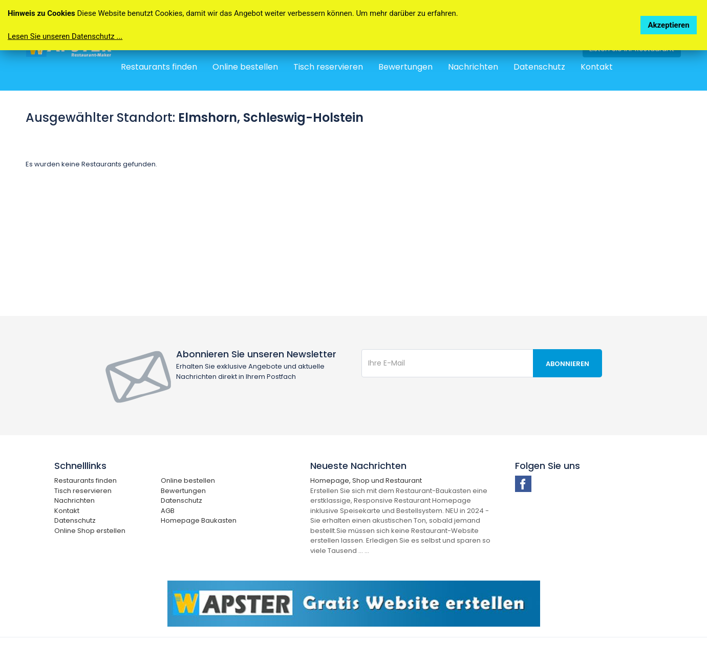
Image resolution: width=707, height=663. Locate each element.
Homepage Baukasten (199, 520)
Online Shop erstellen (89, 531)
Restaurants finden (159, 67)
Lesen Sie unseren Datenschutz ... (65, 36)
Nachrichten (473, 67)
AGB (168, 511)
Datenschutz (539, 67)
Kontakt (597, 67)
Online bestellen (245, 67)
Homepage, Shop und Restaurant (366, 480)
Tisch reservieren (328, 67)
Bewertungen (405, 67)
